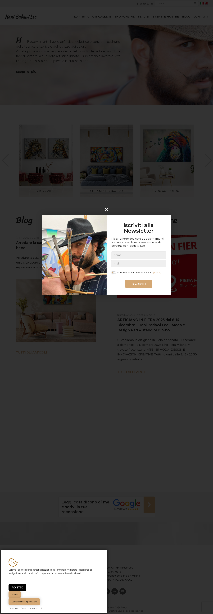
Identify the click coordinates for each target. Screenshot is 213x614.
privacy (157, 272)
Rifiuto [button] (15, 594)
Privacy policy (14, 608)
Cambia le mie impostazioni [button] (24, 602)
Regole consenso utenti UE (31, 608)
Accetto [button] (17, 587)
